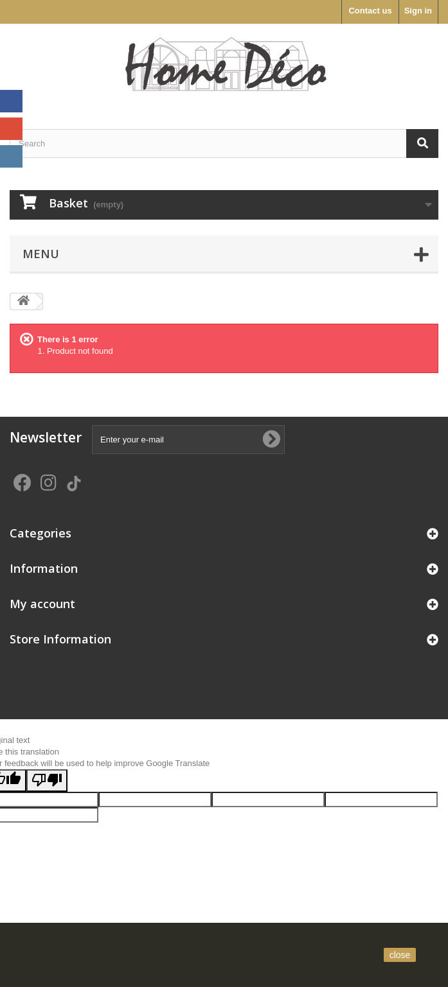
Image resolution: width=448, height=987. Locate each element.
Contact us (369, 10)
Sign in (418, 10)
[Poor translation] (46, 780)
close (400, 955)
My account (42, 603)
